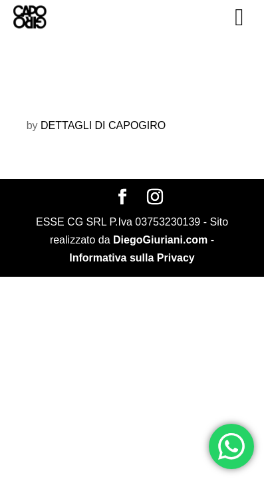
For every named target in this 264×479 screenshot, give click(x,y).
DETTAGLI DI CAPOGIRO (103, 125)
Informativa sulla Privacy (132, 257)
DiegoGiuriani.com (160, 239)
